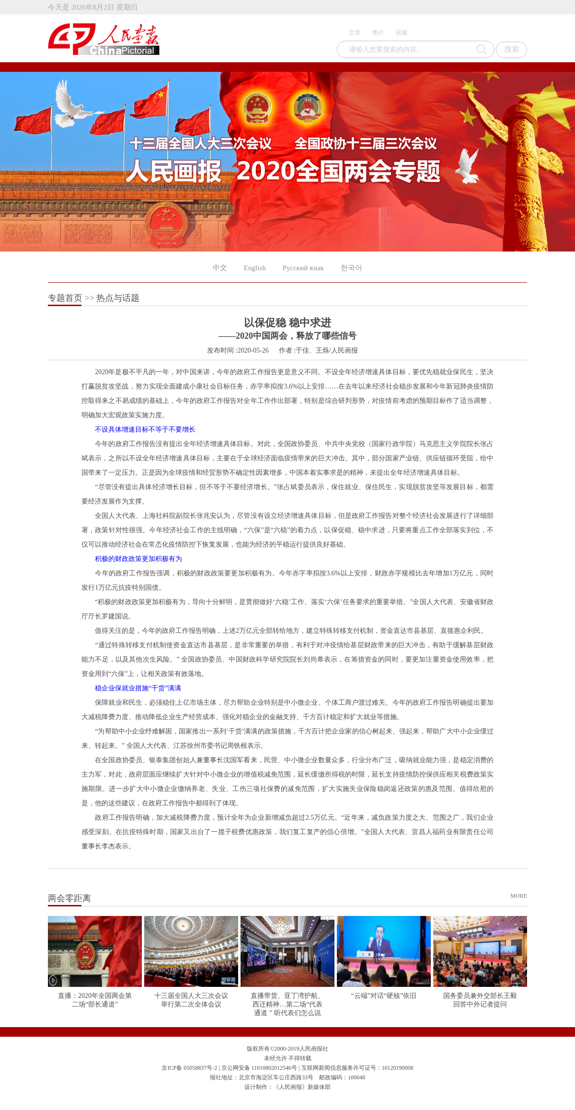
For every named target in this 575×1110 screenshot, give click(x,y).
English (255, 268)
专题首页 (65, 298)
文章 (354, 32)
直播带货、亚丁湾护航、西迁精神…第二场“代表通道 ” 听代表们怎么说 (287, 1004)
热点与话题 (117, 298)
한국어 (351, 268)
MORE (518, 896)
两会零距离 (69, 898)
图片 (378, 32)
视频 (401, 32)
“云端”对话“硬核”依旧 (384, 995)
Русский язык (303, 268)
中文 (220, 268)
